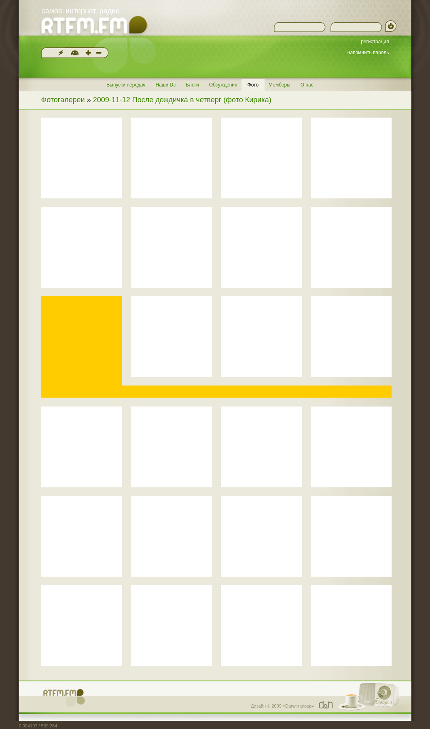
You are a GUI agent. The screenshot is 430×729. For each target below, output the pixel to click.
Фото (253, 85)
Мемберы (279, 85)
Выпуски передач (125, 85)
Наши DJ (165, 85)
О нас (307, 85)
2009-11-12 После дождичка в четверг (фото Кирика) (182, 100)
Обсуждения (223, 85)
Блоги (192, 85)
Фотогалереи (63, 100)
